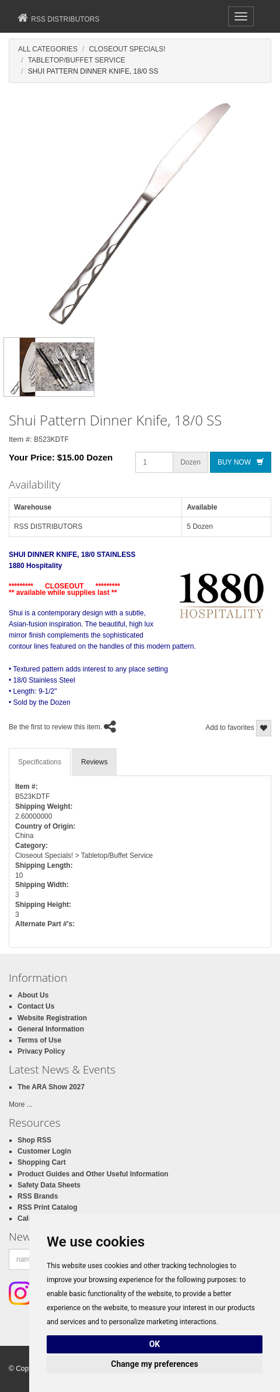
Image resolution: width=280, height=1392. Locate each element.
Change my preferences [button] (154, 1364)
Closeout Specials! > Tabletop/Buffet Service (84, 855)
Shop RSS (34, 1140)
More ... (21, 1104)
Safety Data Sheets (49, 1185)
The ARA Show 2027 (51, 1087)
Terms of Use (39, 1040)
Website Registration (52, 1018)
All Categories (48, 49)
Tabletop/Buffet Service (76, 60)
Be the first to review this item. (55, 727)
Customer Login (44, 1151)
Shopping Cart (42, 1162)
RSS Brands (38, 1196)
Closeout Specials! (127, 49)
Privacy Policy (41, 1051)
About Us (33, 995)
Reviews (94, 762)
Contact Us (36, 1006)
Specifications (39, 762)
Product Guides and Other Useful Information (93, 1174)
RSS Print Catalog (48, 1207)
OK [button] (154, 1344)
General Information (51, 1029)
